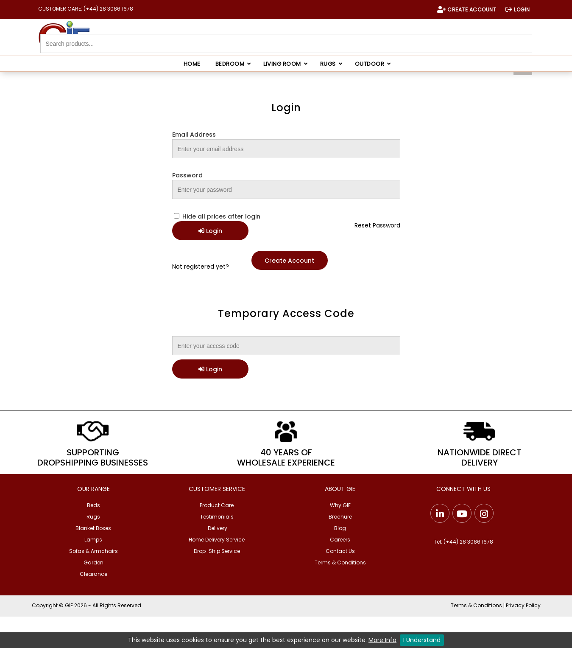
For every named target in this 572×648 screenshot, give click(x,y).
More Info (382, 640)
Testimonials (217, 516)
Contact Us (340, 551)
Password (187, 175)
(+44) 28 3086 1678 (468, 541)
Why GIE (340, 505)
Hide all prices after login (217, 216)
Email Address (194, 134)
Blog (340, 528)
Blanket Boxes (93, 528)
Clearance (93, 574)
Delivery (217, 528)
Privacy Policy (523, 605)
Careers (340, 539)
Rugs (93, 516)
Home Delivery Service (217, 539)
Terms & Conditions (340, 562)
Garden (93, 562)
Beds (93, 505)
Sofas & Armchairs (93, 551)
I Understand (422, 640)
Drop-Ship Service (217, 551)
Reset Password (377, 225)
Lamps (93, 539)
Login (210, 231)
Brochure (340, 516)
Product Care (217, 505)
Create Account (289, 260)
